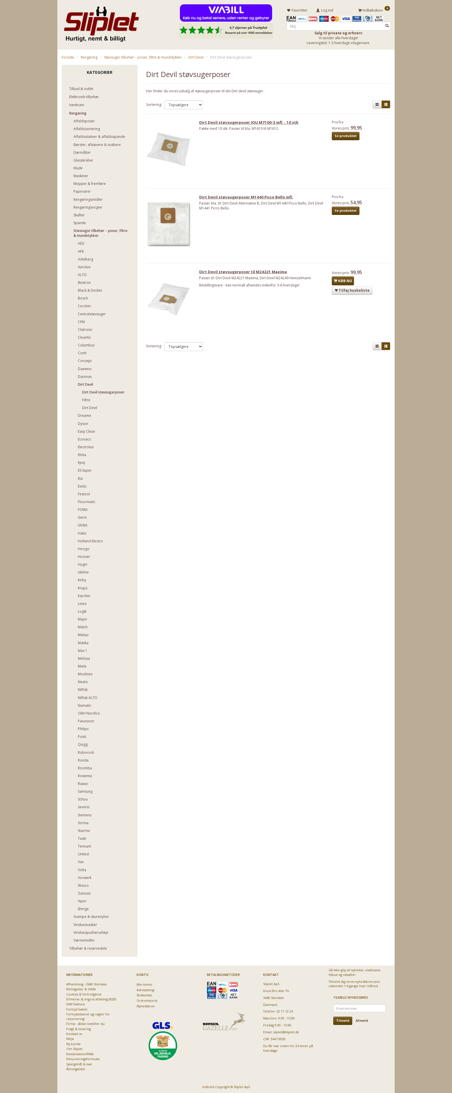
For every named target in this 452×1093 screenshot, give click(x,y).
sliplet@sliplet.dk (286, 1031)
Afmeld (362, 1019)
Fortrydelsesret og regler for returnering (88, 1015)
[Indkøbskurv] (374, 9)
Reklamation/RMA (80, 1053)
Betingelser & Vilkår (81, 988)
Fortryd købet (76, 1008)
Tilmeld (342, 1019)
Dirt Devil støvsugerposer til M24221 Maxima (245, 275)
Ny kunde (73, 1043)
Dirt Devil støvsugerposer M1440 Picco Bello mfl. (248, 199)
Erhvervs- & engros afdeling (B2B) (91, 998)
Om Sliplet (74, 1048)
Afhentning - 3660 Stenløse (86, 983)
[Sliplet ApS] (101, 22)
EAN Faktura (75, 1003)
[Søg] (387, 25)
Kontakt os (74, 1033)
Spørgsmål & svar (79, 1063)
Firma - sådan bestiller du (85, 1023)
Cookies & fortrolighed (83, 993)
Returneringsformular (83, 1058)
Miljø (70, 1038)
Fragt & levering (78, 1027)
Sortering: (154, 103)
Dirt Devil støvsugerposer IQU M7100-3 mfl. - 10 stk (251, 123)
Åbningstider (76, 1068)
